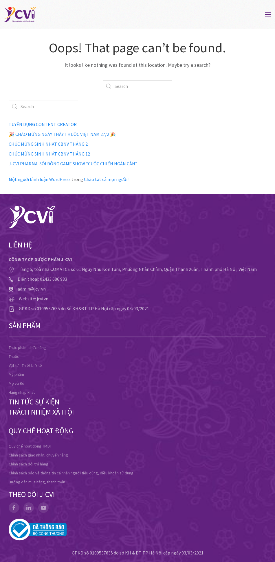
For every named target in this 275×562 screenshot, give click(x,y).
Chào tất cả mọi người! (106, 179)
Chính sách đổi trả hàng (28, 464)
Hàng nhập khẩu (22, 392)
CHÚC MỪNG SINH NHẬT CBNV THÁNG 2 (48, 144)
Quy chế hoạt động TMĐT (30, 446)
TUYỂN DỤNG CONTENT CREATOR (43, 124)
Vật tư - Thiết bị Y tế (25, 365)
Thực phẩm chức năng (27, 347)
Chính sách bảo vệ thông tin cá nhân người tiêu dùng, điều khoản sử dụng (71, 473)
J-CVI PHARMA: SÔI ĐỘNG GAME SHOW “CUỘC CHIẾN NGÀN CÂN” (73, 164)
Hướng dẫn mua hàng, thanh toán (37, 482)
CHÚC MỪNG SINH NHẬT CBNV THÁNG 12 (49, 154)
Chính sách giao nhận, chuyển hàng (38, 455)
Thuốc (14, 356)
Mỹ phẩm (16, 374)
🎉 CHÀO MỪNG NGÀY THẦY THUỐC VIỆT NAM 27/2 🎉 (62, 134)
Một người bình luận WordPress (40, 179)
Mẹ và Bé (16, 383)
